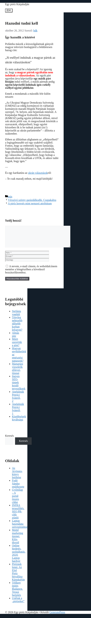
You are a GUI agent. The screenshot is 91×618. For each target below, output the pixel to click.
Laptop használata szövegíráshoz (20, 527)
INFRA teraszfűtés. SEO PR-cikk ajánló (18, 515)
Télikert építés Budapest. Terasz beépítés (17, 593)
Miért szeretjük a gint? (17, 346)
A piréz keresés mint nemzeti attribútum (30, 203)
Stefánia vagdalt (16, 317)
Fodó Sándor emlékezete (18, 487)
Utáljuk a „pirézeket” (18, 604)
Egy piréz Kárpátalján (17, 4)
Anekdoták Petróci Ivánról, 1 (18, 413)
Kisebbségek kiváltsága (19, 422)
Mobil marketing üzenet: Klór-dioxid (17, 540)
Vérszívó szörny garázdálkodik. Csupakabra (32, 200)
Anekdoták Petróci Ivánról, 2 (18, 400)
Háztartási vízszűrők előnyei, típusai (17, 372)
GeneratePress (57, 616)
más (10, 196)
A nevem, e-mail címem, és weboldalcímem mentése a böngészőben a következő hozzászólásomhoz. (31, 273)
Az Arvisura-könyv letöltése (17, 477)
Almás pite (15, 338)
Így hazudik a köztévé (20, 37)
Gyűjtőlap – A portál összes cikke (17, 500)
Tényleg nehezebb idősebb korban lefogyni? (17, 327)
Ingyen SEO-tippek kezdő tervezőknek (18, 386)
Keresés (9, 439)
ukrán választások (38, 172)
